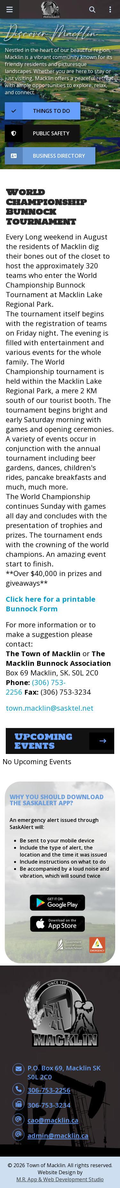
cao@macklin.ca (53, 1120)
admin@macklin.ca (58, 1135)
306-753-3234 (49, 1104)
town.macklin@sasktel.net (49, 708)
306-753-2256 (49, 1089)
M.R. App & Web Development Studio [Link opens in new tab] (60, 1179)
